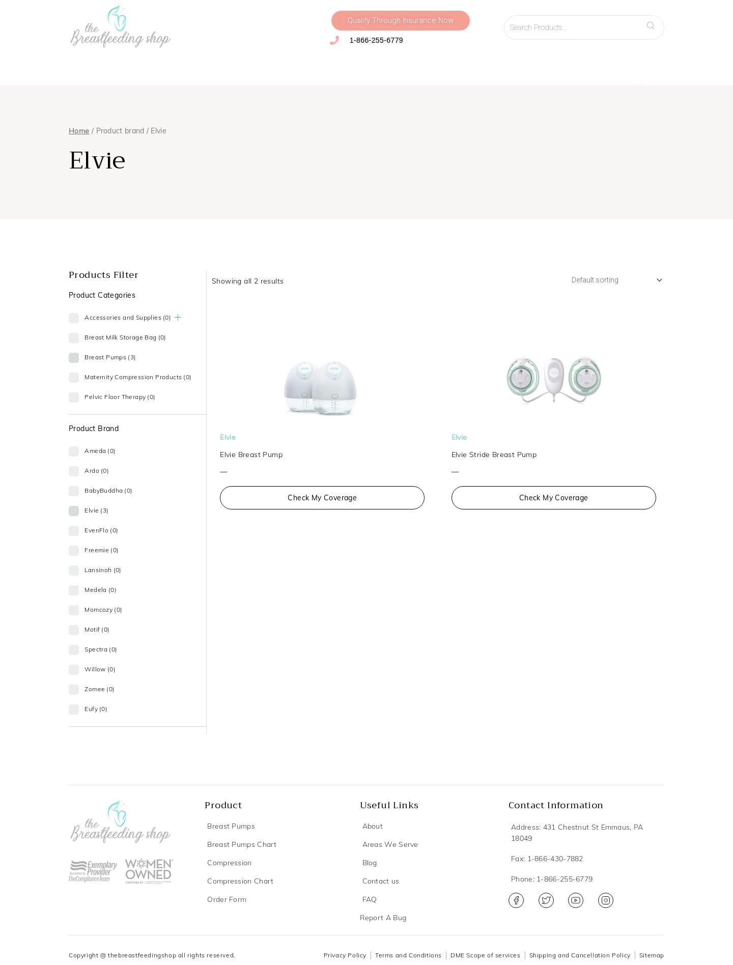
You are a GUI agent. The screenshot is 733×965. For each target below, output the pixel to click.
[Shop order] (610, 281)
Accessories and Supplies (259, 65)
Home (79, 130)
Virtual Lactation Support (454, 65)
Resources (532, 65)
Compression (172, 65)
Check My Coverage (322, 499)
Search (653, 22)
